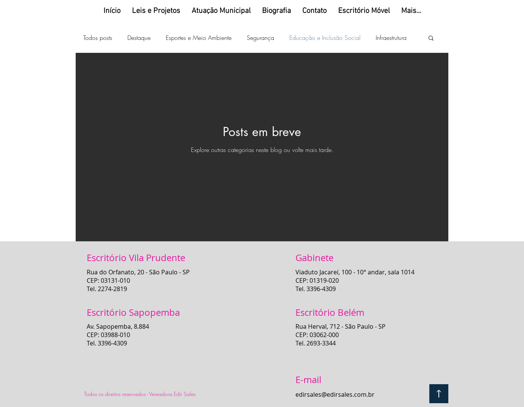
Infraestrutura (391, 37)
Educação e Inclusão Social (324, 37)
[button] (431, 39)
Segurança (260, 37)
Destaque (139, 37)
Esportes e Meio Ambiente (199, 37)
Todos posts (97, 37)
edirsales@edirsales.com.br (335, 394)
